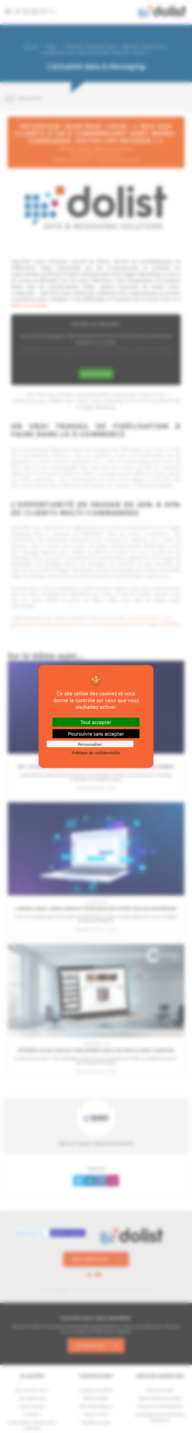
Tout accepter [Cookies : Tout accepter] (96, 722)
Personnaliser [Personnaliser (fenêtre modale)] (90, 743)
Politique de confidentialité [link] (96, 752)
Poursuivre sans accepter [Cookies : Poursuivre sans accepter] (96, 733)
